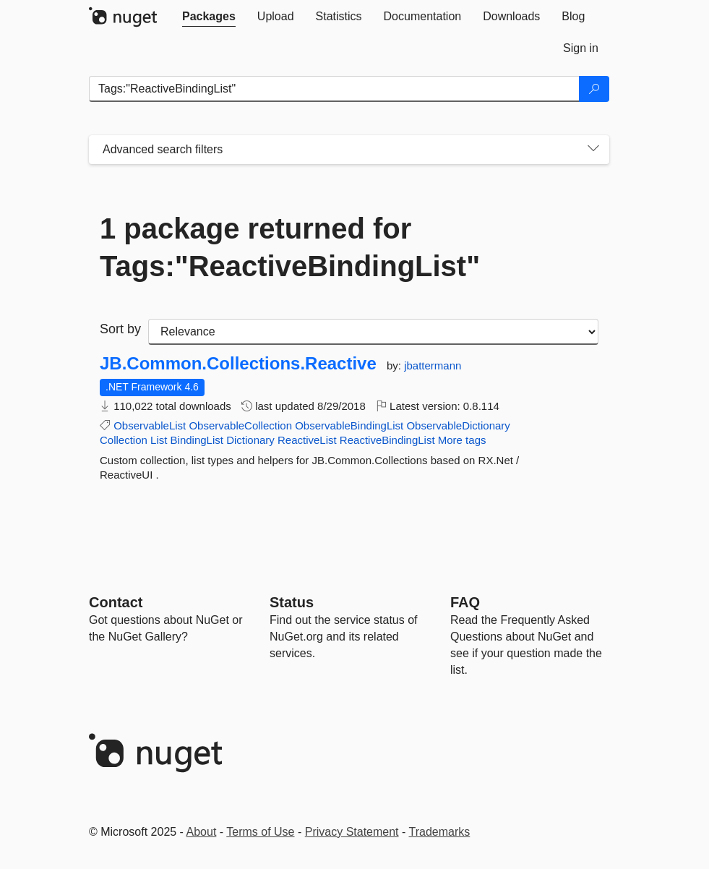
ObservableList (149, 425)
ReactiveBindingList (387, 440)
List (158, 440)
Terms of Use (260, 832)
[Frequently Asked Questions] (465, 602)
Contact (115, 602)
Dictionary (250, 440)
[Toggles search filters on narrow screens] (593, 149)
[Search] (594, 89)
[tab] (208, 17)
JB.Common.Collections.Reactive (238, 364)
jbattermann (432, 365)
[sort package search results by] (373, 332)
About (201, 832)
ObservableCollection (240, 425)
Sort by (120, 329)
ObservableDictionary (458, 425)
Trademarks (439, 832)
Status (292, 602)
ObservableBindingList (349, 425)
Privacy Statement (352, 832)
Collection (123, 440)
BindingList (197, 440)
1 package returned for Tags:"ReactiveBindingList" (290, 247)
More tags (462, 440)
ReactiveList (307, 440)
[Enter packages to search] (334, 89)
